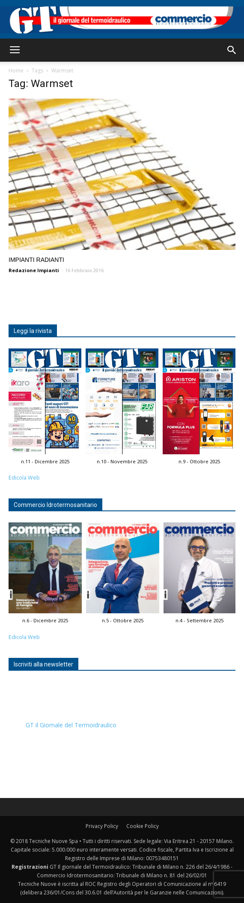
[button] (232, 50)
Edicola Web (24, 477)
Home (16, 70)
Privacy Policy (102, 826)
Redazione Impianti (34, 270)
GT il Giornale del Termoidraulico (71, 725)
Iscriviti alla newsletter (43, 664)
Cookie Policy (142, 826)
